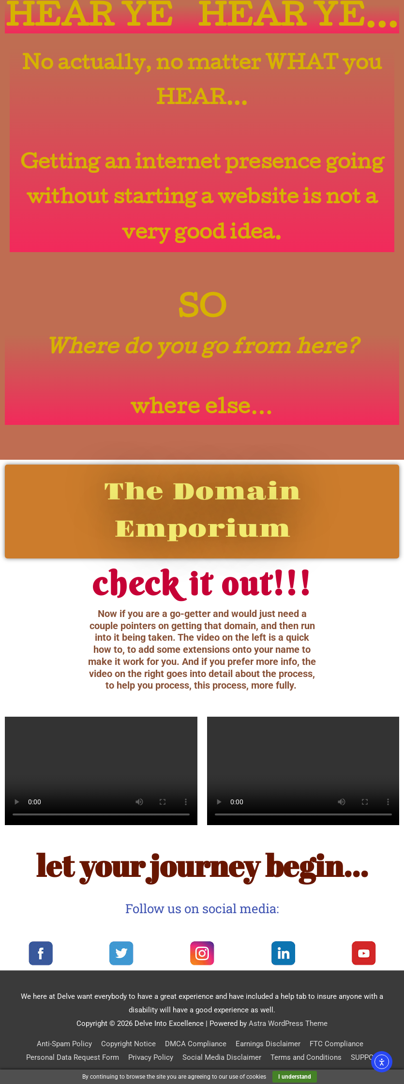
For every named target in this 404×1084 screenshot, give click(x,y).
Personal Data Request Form (72, 1057)
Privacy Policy (150, 1057)
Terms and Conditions (306, 1057)
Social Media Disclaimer (221, 1057)
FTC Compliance (336, 1043)
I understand (294, 1076)
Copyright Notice (128, 1043)
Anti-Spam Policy (64, 1043)
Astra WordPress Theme (288, 1023)
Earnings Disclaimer (268, 1043)
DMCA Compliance (195, 1043)
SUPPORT (366, 1057)
